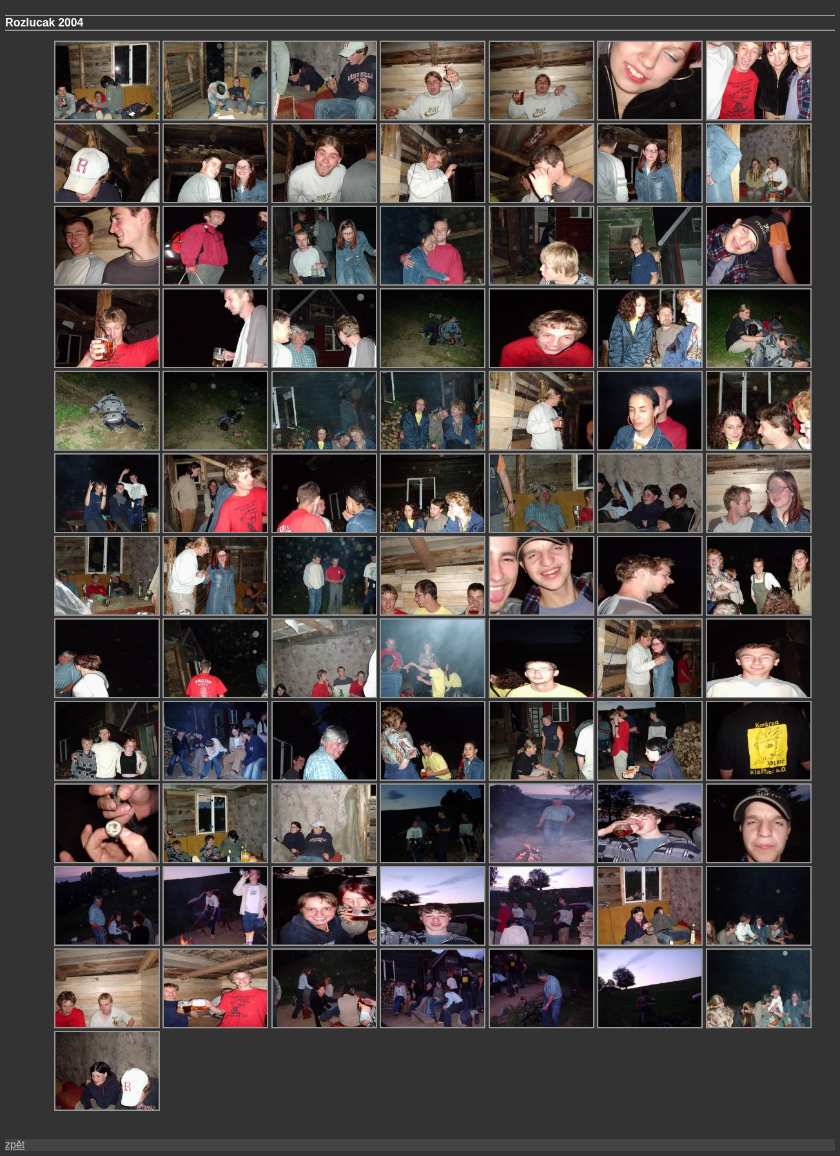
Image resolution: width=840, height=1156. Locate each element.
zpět (14, 1144)
